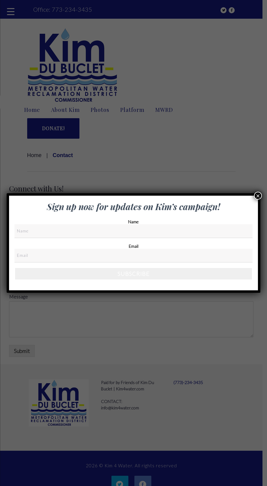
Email (133, 246)
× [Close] (258, 196)
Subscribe (133, 273)
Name (133, 221)
